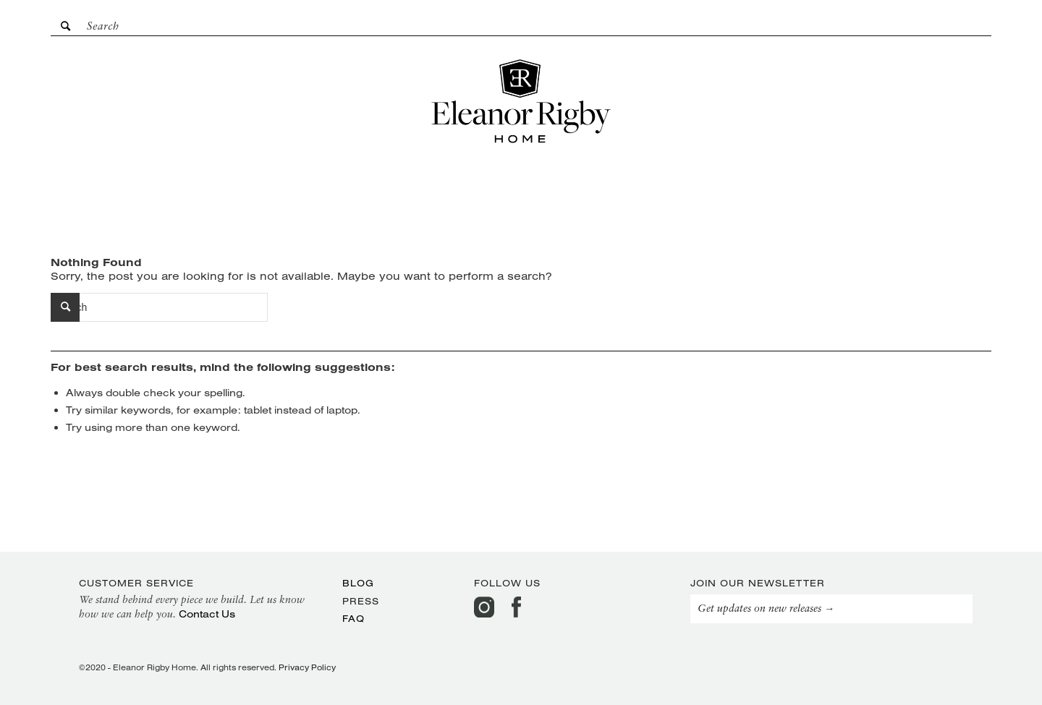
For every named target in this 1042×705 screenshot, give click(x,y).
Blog (358, 583)
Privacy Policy (307, 667)
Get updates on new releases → (766, 609)
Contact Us (207, 613)
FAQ (353, 618)
